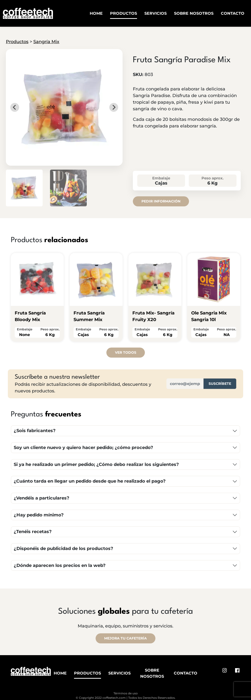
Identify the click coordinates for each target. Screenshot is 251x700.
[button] (24, 188)
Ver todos (125, 352)
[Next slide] (113, 107)
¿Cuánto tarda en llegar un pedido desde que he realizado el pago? (90, 481)
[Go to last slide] (14, 107)
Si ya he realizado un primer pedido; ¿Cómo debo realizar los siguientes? (96, 464)
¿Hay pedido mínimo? (39, 515)
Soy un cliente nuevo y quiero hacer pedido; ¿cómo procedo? (83, 447)
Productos (123, 13)
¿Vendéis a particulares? (41, 498)
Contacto (232, 13)
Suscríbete (220, 383)
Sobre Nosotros (193, 13)
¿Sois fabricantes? (35, 430)
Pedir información (160, 201)
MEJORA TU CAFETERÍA (125, 638)
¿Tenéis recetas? (33, 531)
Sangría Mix (46, 41)
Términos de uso (125, 693)
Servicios (155, 13)
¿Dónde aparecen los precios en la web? (60, 565)
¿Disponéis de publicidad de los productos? (63, 548)
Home (96, 13)
